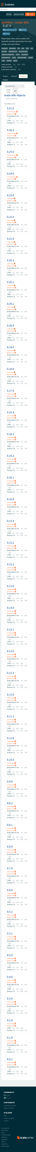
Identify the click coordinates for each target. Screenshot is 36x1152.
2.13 (18, 64)
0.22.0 (10, 217)
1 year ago (11, 198)
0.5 (19, 69)
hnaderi (6, 22)
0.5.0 (10, 955)
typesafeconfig (23, 51)
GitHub (6, 34)
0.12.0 (10, 694)
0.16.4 (10, 412)
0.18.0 (10, 369)
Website (22, 30)
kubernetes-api (13, 51)
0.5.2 (10, 911)
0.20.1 (10, 303)
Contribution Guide (10, 1105)
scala (3, 60)
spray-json (4, 48)
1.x (16, 67)
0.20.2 (10, 282)
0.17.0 (10, 390)
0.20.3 (10, 260)
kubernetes (13, 48)
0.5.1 (10, 933)
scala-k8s (22, 22)
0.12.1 (10, 673)
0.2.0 (10, 1020)
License (6, 1121)
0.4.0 (10, 977)
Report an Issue (9, 1108)
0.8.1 (10, 825)
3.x (14, 64)
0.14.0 (10, 607)
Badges (5, 80)
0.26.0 (10, 130)
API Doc (9, 14)
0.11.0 (10, 738)
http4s (15, 60)
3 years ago (11, 763)
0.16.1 (10, 477)
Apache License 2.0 (9, 30)
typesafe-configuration (8, 54)
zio (32, 48)
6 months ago (12, 155)
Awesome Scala (19, 14)
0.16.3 (10, 434)
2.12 (23, 64)
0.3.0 (10, 998)
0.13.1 (10, 629)
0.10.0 (10, 759)
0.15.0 (10, 586)
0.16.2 (10, 455)
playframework (6, 57)
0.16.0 (10, 499)
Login (30, 14)
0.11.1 (10, 716)
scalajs (14, 57)
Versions (23, 76)
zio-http (30, 57)
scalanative (25, 54)
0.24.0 (10, 173)
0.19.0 (10, 347)
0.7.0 (10, 868)
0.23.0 (10, 195)
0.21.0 (10, 238)
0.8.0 (10, 846)
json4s (17, 54)
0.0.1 (10, 1059)
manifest (9, 60)
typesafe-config (22, 57)
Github (7, 1095)
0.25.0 (10, 151)
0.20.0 (10, 325)
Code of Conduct (9, 1118)
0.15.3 (10, 521)
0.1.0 (10, 1037)
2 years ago (11, 394)
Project (5, 76)
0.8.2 (10, 803)
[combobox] (14, 86)
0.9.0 (10, 781)
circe (27, 48)
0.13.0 (10, 651)
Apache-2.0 (11, 114)
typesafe (4, 51)
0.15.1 (10, 564)
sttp (23, 48)
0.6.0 (10, 890)
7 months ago (12, 177)
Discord (7, 1098)
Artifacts (14, 76)
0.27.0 (10, 108)
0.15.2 (10, 542)
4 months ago (12, 112)
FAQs (5, 1116)
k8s (18, 48)
